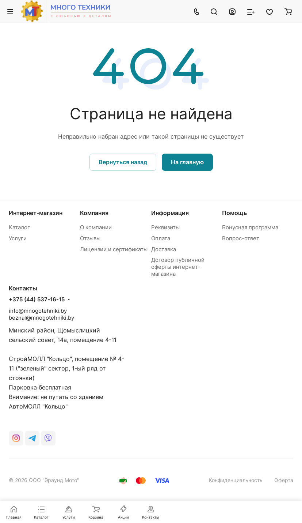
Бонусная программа (250, 227)
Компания (94, 213)
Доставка (163, 249)
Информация (170, 213)
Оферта (283, 480)
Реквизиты (165, 227)
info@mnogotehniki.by (38, 310)
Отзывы (90, 238)
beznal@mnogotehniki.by (41, 317)
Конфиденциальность (236, 480)
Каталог (19, 227)
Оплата (160, 238)
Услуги (18, 238)
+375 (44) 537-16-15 (37, 299)
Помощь (234, 213)
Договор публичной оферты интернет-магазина (177, 266)
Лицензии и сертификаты (114, 249)
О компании (96, 227)
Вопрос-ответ (240, 238)
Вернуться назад (123, 162)
